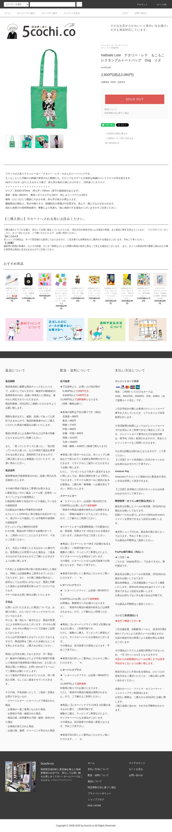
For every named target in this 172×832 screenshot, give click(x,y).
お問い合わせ (139, 13)
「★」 (81, 577)
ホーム (8, 13)
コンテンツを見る (70, 13)
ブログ (123, 13)
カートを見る (136, 769)
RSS (90, 805)
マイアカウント (137, 763)
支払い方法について (98, 769)
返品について (110, 109)
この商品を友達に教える (114, 133)
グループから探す (47, 13)
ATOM (97, 805)
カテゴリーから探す (24, 13)
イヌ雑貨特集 (114, 48)
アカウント (140, 4)
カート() (160, 4)
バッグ (125, 45)
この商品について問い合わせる (117, 138)
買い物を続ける (110, 143)
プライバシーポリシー (99, 793)
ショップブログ (96, 799)
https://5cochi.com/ (62, 780)
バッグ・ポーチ (114, 45)
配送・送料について (98, 775)
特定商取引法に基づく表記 (116, 113)
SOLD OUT (135, 99)
